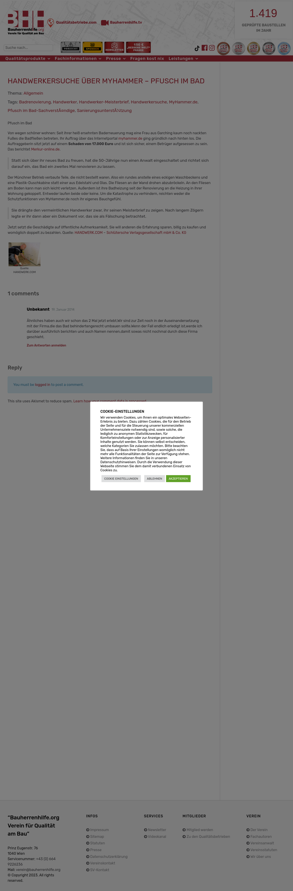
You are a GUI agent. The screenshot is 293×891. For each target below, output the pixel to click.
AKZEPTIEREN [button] (178, 478)
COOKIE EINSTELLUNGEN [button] (121, 478)
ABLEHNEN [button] (154, 478)
